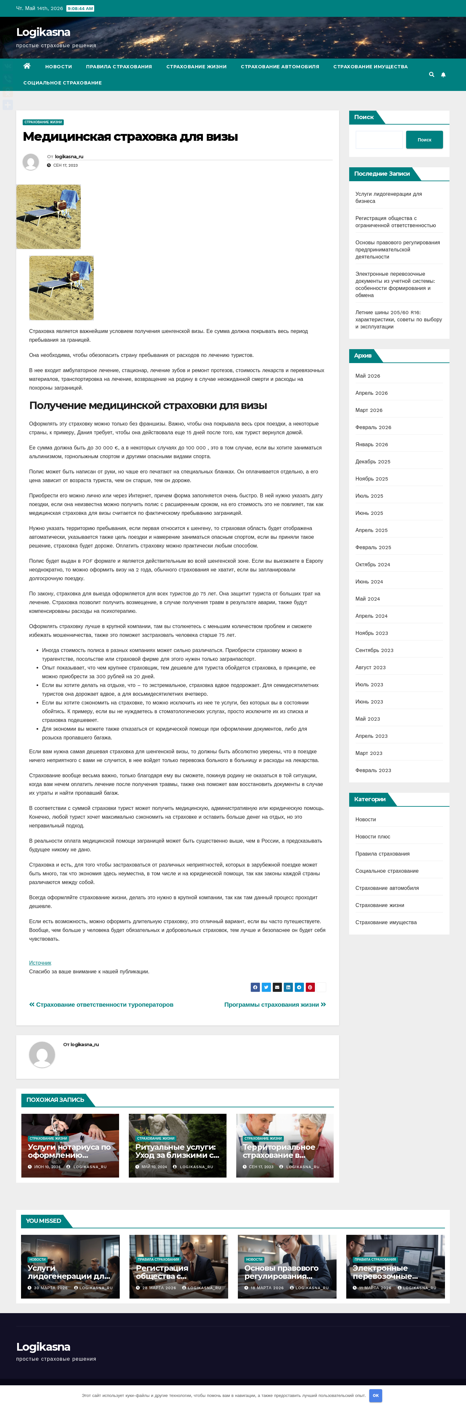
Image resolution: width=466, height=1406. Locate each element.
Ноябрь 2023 (372, 633)
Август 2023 (371, 667)
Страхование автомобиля (280, 67)
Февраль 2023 (374, 770)
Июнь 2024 (369, 582)
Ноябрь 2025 (372, 479)
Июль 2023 (369, 684)
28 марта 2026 (160, 1288)
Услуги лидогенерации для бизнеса (68, 1276)
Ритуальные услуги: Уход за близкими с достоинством (175, 1155)
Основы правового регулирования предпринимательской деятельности (398, 249)
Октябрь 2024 (373, 564)
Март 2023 (369, 753)
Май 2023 (368, 719)
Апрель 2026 (372, 393)
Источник (40, 963)
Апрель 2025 (372, 530)
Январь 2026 (372, 444)
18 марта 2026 (268, 1288)
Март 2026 (369, 410)
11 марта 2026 (376, 1288)
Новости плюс (373, 837)
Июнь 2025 (369, 513)
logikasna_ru (69, 157)
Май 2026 (368, 376)
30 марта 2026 (52, 1288)
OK (376, 1395)
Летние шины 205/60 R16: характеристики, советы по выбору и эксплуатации (399, 319)
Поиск (364, 117)
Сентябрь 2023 (375, 650)
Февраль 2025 (374, 547)
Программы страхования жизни (275, 1004)
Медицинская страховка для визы (130, 136)
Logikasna (43, 32)
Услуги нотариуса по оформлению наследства (69, 1155)
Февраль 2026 (374, 427)
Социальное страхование (62, 83)
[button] (431, 75)
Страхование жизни (196, 67)
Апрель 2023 (372, 736)
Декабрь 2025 (373, 462)
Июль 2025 (369, 496)
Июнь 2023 (369, 702)
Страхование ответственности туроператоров (101, 1004)
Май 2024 (368, 599)
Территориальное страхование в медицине (279, 1155)
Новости (58, 67)
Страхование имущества (370, 67)
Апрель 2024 (372, 616)
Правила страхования (119, 67)
